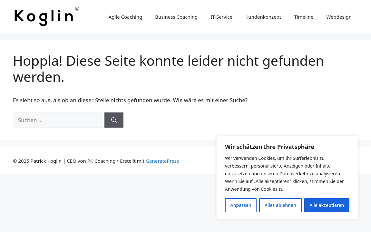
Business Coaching (176, 17)
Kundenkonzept (263, 17)
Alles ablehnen (280, 205)
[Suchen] (113, 120)
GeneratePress (162, 161)
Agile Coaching (125, 17)
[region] (287, 177)
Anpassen (240, 205)
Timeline (303, 17)
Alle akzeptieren (326, 205)
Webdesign (339, 17)
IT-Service (221, 17)
